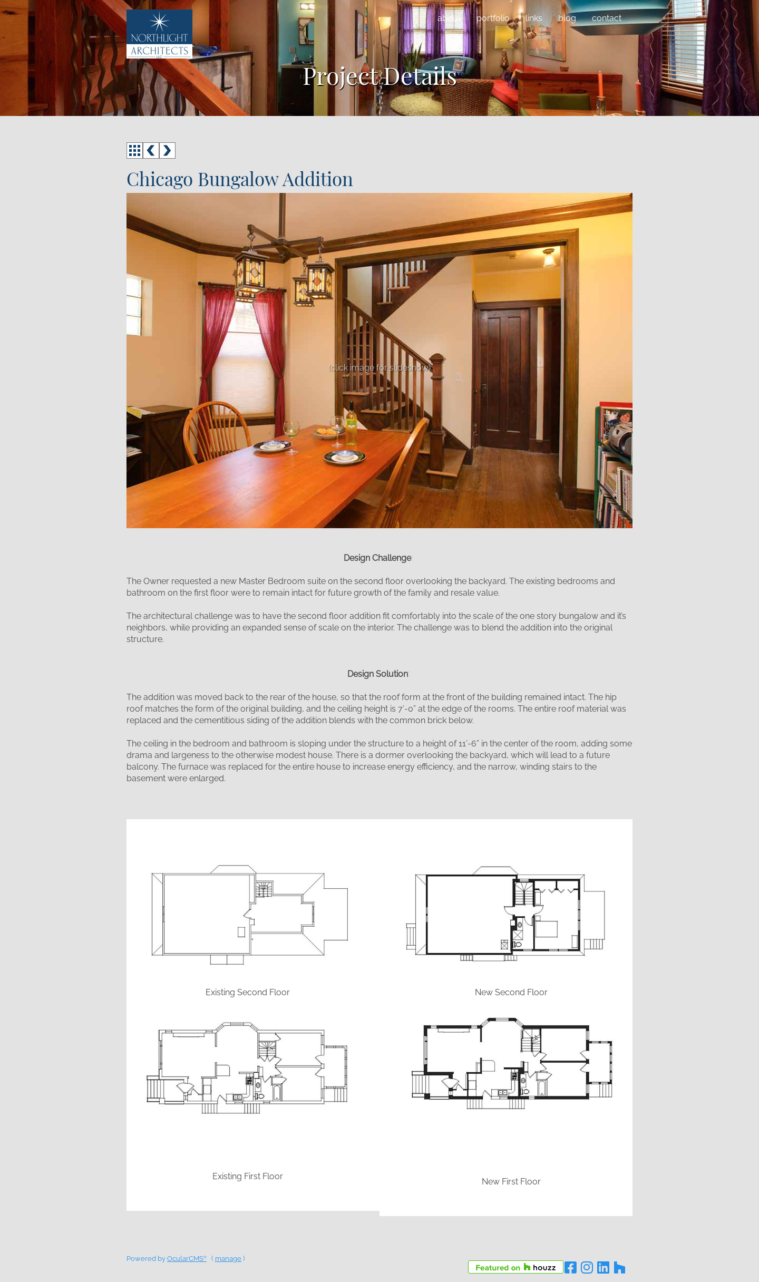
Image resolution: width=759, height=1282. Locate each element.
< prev (151, 150)
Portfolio (493, 18)
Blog (567, 18)
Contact (606, 18)
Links (534, 18)
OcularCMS (187, 1258)
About (449, 18)
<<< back (134, 150)
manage (228, 1258)
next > (167, 150)
